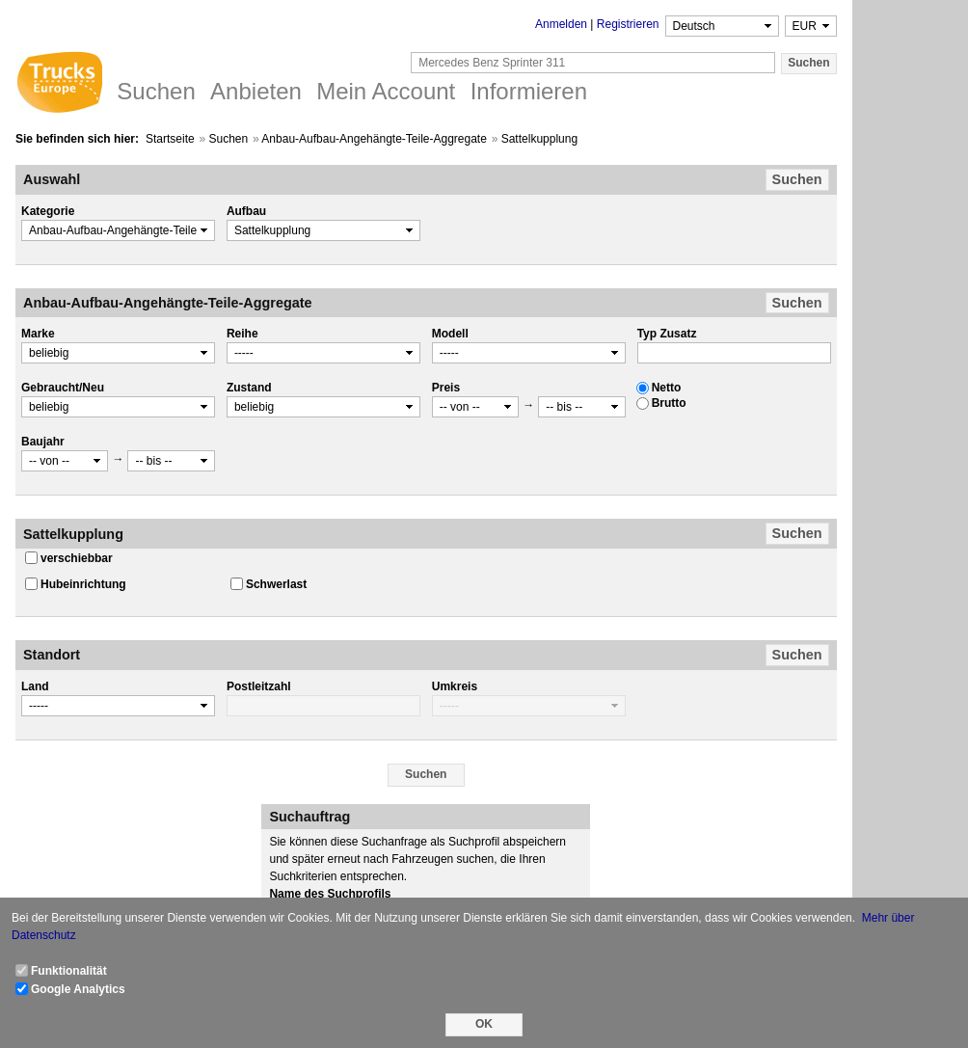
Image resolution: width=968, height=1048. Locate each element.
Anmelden (561, 24)
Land (35, 686)
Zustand (249, 387)
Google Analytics (78, 989)
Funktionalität (69, 971)
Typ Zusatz (667, 333)
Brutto (669, 403)
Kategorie (47, 211)
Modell (450, 333)
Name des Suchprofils (329, 893)
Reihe (242, 333)
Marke (38, 333)
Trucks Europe (58, 85)
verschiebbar (76, 558)
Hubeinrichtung (83, 584)
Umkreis (454, 686)
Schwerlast (276, 584)
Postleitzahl (259, 686)
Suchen (229, 139)
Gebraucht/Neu (62, 387)
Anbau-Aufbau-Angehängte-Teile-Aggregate (374, 139)
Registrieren (628, 24)
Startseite (170, 139)
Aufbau (246, 211)
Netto (667, 387)
